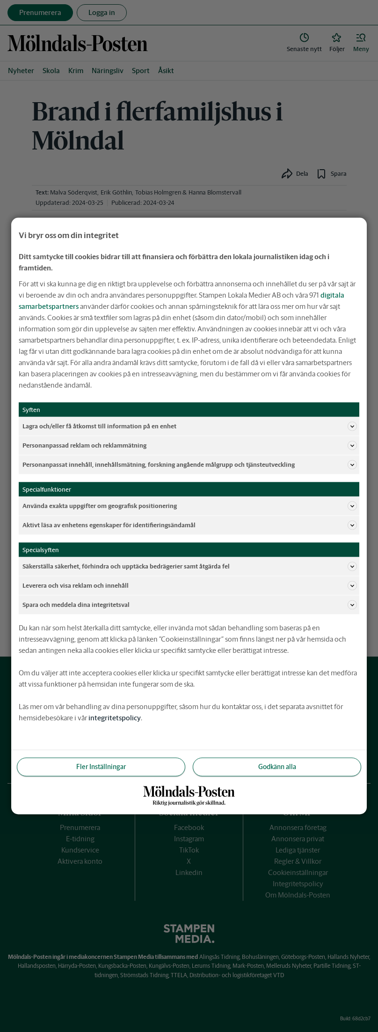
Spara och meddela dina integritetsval (189, 605)
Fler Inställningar (101, 767)
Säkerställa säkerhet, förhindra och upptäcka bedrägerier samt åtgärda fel (189, 566)
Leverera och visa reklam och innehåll (189, 586)
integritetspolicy (114, 717)
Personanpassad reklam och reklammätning (189, 445)
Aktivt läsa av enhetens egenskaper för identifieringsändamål (189, 525)
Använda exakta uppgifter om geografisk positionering (189, 506)
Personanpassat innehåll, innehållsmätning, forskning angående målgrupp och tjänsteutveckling (189, 465)
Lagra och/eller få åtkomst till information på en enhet (189, 426)
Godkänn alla (277, 767)
